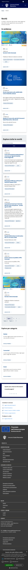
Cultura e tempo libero (7, 469)
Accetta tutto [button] (9, 565)
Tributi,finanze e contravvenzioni (10, 487)
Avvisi (5, 49)
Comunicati (5, 505)
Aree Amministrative (7, 451)
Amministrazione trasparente (9, 549)
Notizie (5, 114)
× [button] (26, 551)
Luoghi (4, 513)
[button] (14, 568)
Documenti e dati (6, 461)
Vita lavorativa (6, 471)
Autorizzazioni (6, 493)
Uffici (4, 453)
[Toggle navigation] (2, 5)
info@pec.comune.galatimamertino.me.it (11, 530)
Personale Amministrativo (8, 459)
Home (2, 10)
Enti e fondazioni (6, 455)
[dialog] (14, 560)
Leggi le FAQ (5, 541)
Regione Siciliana (5, 1)
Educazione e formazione (8, 483)
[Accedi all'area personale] (23, 1)
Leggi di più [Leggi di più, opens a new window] (22, 556)
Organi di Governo (6, 449)
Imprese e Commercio (7, 473)
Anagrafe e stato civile (7, 467)
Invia (14, 146)
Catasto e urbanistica (7, 475)
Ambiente (5, 489)
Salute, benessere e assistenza (9, 491)
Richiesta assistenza (7, 543)
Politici (4, 457)
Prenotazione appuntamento (9, 537)
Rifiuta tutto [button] (19, 565)
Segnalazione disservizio (8, 539)
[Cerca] (25, 5)
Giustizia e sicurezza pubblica (9, 485)
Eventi (4, 515)
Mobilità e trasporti (7, 477)
